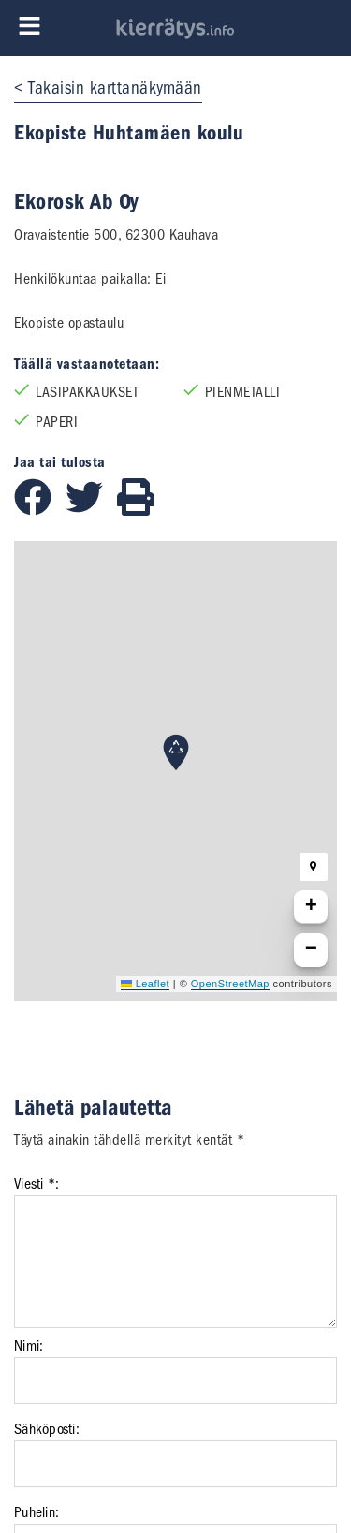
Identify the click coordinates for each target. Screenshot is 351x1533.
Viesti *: (36, 1183)
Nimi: (28, 1345)
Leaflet (145, 983)
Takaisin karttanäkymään (115, 88)
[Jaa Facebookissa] (40, 511)
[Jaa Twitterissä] (91, 511)
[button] (176, 752)
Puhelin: (36, 1512)
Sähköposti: (47, 1429)
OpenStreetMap (230, 983)
